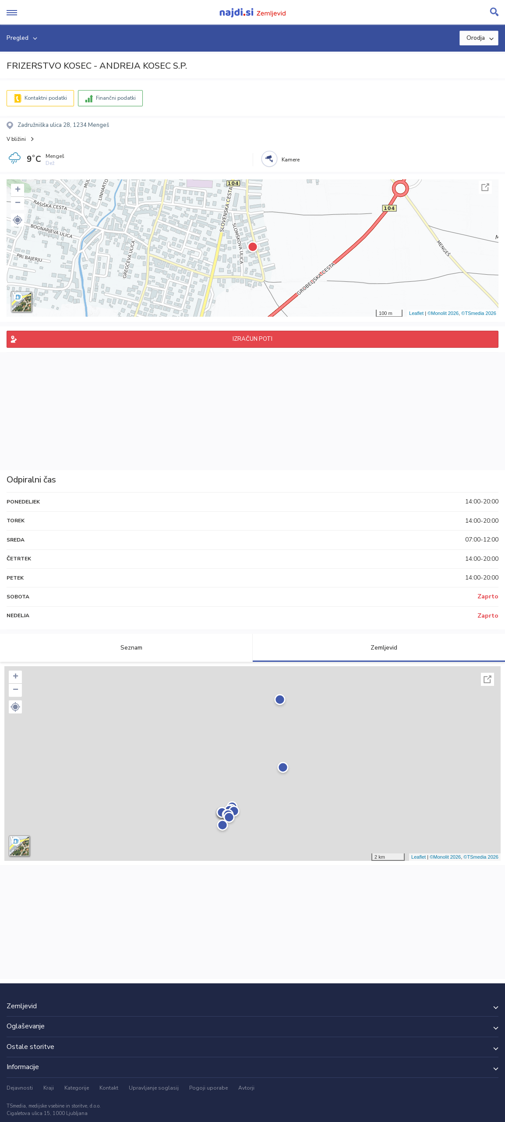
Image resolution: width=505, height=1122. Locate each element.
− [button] (18, 203)
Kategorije (76, 1087)
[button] (17, 220)
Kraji (48, 1087)
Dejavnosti (20, 1087)
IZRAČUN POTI (252, 339)
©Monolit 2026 (443, 313)
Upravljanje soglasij (154, 1087)
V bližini (16, 139)
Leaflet (416, 313)
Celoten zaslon (485, 187)
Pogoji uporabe (208, 1087)
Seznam (126, 647)
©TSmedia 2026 (478, 313)
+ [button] (18, 190)
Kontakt (108, 1087)
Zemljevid (378, 647)
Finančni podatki (116, 97)
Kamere (291, 159)
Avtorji (246, 1087)
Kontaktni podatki (46, 97)
